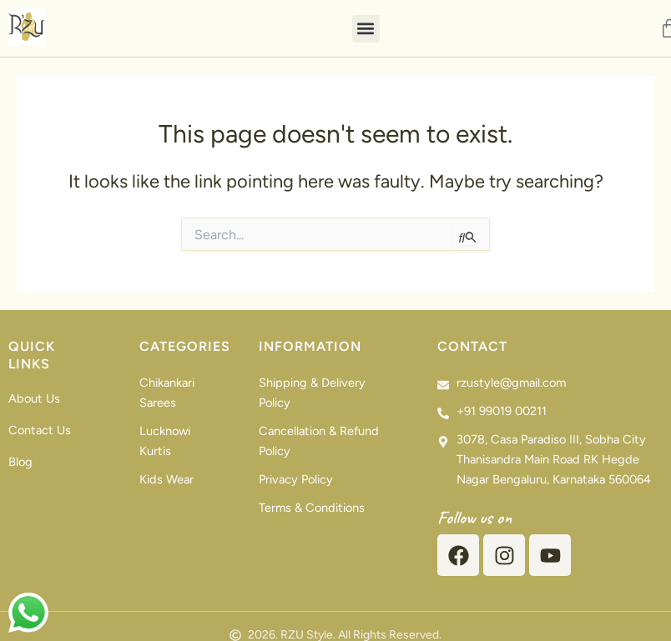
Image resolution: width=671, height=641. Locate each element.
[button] (366, 29)
